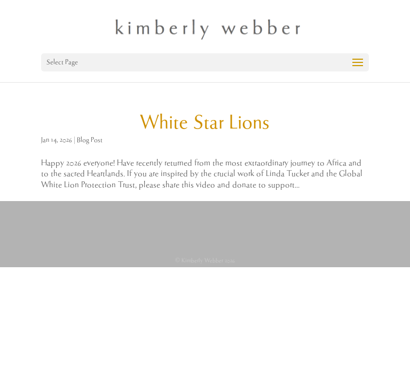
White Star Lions (205, 123)
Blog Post (89, 140)
